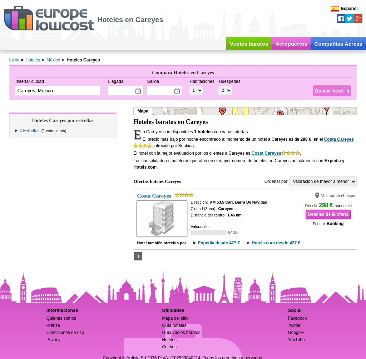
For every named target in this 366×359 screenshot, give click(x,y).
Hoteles (169, 339)
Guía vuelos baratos (181, 332)
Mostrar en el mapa (338, 195)
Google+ (296, 332)
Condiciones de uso (65, 332)
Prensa (53, 325)
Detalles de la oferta (328, 214)
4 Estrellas (30, 130)
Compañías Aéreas (338, 44)
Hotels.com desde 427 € (276, 242)
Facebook (297, 318)
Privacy (53, 339)
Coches (169, 346)
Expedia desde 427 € (219, 242)
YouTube (296, 339)
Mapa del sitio (175, 318)
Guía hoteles (174, 325)
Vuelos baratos (249, 44)
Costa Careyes (339, 139)
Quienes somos (61, 318)
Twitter (294, 325)
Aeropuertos (291, 44)
